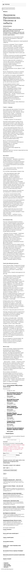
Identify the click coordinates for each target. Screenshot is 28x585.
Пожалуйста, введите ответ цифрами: (11, 465)
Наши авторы (7, 564)
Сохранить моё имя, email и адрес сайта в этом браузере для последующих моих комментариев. (14, 461)
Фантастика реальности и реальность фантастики (14, 554)
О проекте (6, 563)
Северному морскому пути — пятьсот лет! (12, 479)
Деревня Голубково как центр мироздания (12, 493)
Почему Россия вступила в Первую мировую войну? (15, 428)
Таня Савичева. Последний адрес (12, 406)
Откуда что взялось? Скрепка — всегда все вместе (13, 506)
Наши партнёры (7, 565)
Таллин (4, 386)
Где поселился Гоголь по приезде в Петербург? (14, 393)
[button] (7, 4)
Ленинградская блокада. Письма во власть (12, 520)
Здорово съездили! (7, 558)
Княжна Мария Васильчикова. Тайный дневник (14, 414)
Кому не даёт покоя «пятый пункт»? (11, 533)
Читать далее (10, 396)
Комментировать (10, 433)
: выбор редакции (10, 385)
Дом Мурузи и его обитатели (9, 513)
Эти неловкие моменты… (8, 541)
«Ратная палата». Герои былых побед (11, 500)
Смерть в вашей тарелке (8, 537)
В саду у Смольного (7, 529)
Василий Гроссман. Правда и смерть (13, 400)
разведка (20, 385)
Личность (5, 11)
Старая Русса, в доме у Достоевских (14, 421)
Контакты (6, 567)
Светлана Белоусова (7, 26)
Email (20, 453)
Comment (5, 441)
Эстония (9, 386)
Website (18, 455)
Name (4, 453)
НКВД (16, 385)
